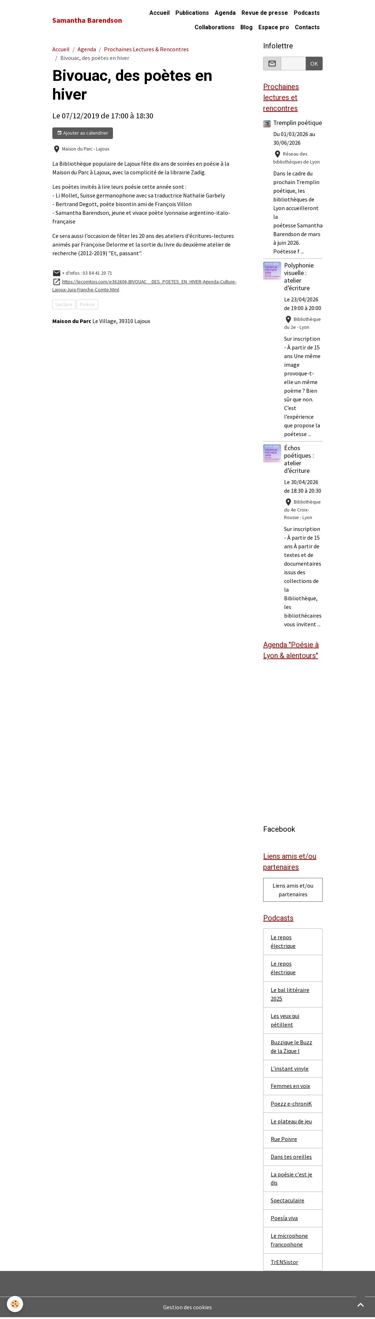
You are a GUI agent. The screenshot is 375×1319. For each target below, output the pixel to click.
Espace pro (273, 27)
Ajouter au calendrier (82, 133)
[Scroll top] (361, 1305)
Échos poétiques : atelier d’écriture (299, 459)
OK (314, 63)
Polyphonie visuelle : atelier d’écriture (299, 276)
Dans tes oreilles (291, 1158)
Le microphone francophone (289, 1242)
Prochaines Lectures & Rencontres (146, 49)
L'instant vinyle (290, 1069)
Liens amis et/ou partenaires (292, 890)
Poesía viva (284, 1219)
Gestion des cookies (187, 1309)
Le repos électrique (283, 942)
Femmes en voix (290, 1087)
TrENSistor (284, 1263)
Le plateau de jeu (291, 1122)
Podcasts (307, 12)
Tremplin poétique (297, 123)
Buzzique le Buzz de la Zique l (291, 1047)
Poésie (87, 304)
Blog (246, 27)
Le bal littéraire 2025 (290, 995)
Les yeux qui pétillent (285, 1021)
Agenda (225, 12)
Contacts (307, 27)
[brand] (87, 20)
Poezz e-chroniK (291, 1105)
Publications (192, 12)
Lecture (64, 304)
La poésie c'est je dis (291, 1180)
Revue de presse (264, 12)
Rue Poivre (284, 1140)
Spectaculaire (287, 1202)
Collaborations (215, 27)
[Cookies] (15, 1304)
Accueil (159, 12)
